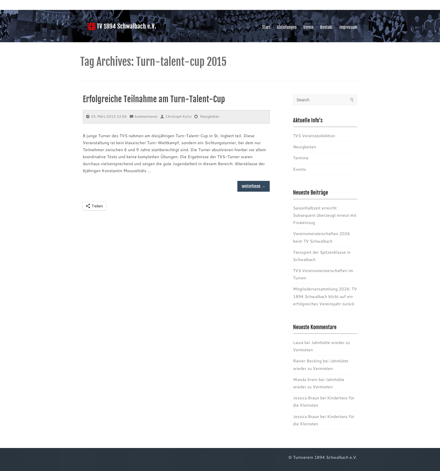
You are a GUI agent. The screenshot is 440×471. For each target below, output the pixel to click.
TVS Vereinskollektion (314, 136)
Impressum (348, 27)
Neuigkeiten (209, 116)
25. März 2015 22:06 (106, 116)
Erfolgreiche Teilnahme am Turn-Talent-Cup (154, 99)
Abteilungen (287, 27)
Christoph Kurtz (176, 116)
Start (266, 27)
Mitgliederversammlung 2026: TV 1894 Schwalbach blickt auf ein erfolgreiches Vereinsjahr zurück (325, 296)
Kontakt (326, 27)
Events (299, 169)
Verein (308, 27)
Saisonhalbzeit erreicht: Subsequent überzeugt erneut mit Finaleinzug (324, 215)
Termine (300, 158)
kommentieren (143, 116)
